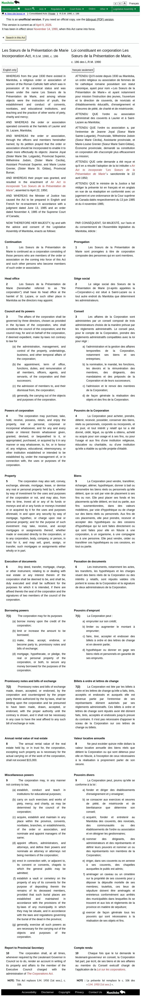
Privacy (79, 992)
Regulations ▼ (58, 9)
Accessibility (29, 992)
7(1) (9, 615)
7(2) (9, 686)
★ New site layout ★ (15, 13)
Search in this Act (15, 37)
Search (30, 8)
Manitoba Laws (11, 8)
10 (8, 953)
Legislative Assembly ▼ (124, 9)
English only (9, 70)
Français (134, 3)
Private (51, 13)
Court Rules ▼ (77, 9)
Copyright (64, 992)
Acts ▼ (42, 9)
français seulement (82, 70)
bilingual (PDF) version (100, 19)
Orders (92, 9)
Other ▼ (104, 9)
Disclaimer (47, 992)
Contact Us (95, 992)
